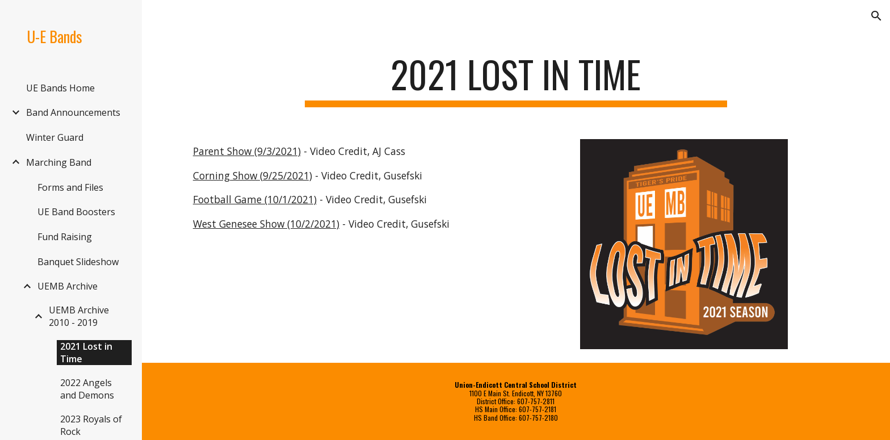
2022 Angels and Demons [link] (87, 388)
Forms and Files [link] (70, 187)
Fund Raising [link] (64, 237)
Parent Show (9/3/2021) (247, 151)
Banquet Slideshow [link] (78, 261)
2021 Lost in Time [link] (86, 352)
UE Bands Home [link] (60, 88)
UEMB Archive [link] (67, 286)
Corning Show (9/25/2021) (252, 175)
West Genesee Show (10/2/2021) (266, 224)
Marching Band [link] (58, 162)
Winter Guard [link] (54, 137)
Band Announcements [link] (73, 112)
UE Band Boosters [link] (76, 212)
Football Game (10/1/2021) (255, 199)
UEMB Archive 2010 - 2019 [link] (79, 316)
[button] (876, 16)
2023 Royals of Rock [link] (91, 425)
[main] (516, 80)
